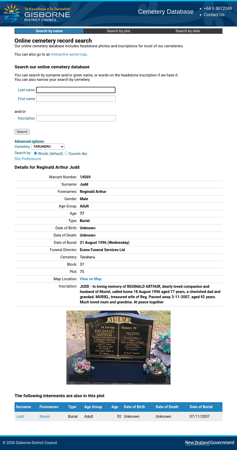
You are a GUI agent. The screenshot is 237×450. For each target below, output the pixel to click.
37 (82, 264)
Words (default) (48, 154)
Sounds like (75, 154)
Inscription (26, 118)
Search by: (23, 153)
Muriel (45, 416)
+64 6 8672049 (218, 8)
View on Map (90, 279)
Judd (20, 416)
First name (26, 99)
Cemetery (22, 147)
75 (82, 272)
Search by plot (118, 31)
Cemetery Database (165, 11)
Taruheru (87, 257)
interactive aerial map (69, 54)
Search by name (49, 31)
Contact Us (214, 14)
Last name (26, 90)
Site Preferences (28, 159)
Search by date (187, 31)
